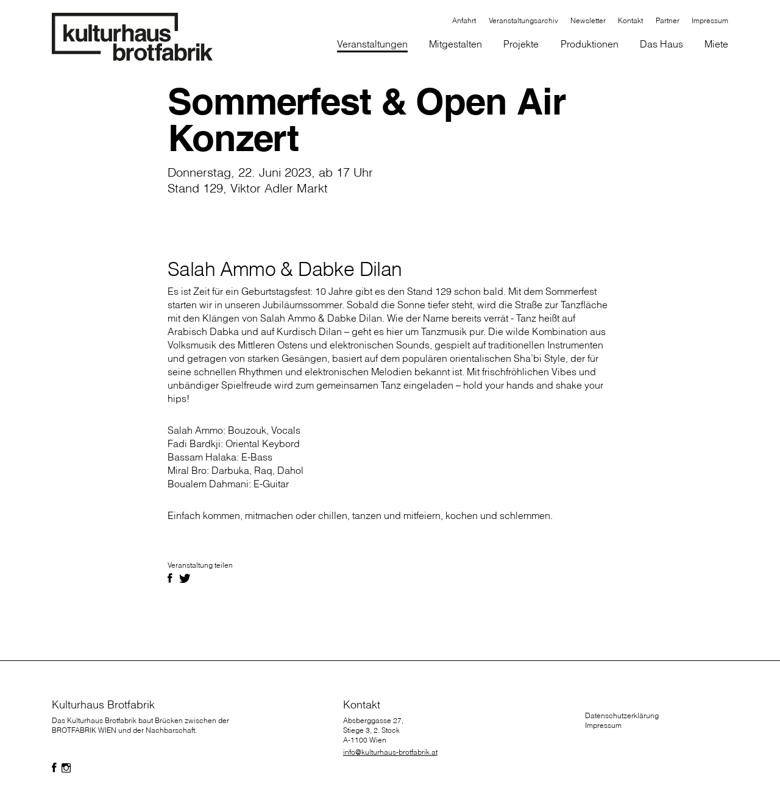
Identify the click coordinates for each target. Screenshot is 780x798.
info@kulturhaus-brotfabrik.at (390, 752)
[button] (456, 44)
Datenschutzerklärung (622, 715)
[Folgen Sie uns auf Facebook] (54, 768)
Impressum (603, 725)
